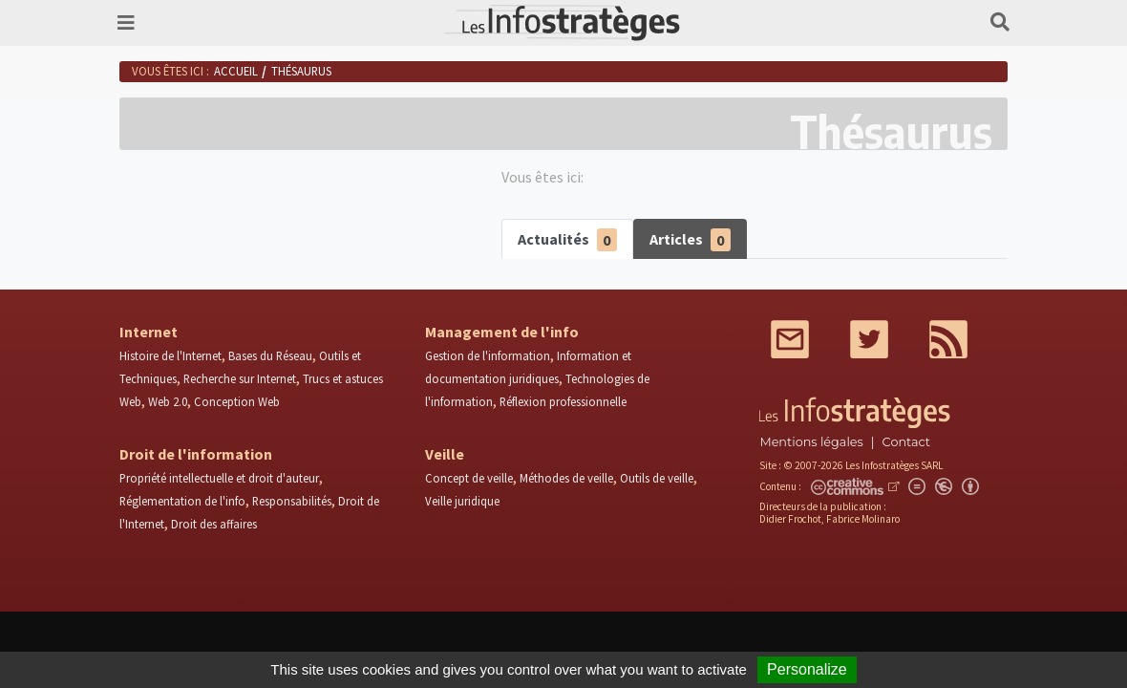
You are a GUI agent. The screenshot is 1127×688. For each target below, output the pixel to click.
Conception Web (237, 401)
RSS (948, 339)
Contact (906, 442)
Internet (148, 331)
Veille (444, 453)
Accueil (236, 70)
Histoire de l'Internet (170, 355)
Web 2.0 (167, 401)
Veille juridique (462, 500)
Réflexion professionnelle (563, 401)
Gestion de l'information (487, 355)
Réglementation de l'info (182, 500)
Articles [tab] (690, 240)
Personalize (807, 669)
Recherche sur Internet (239, 378)
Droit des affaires (214, 523)
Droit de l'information (195, 453)
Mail (790, 339)
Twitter (869, 339)
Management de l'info (502, 331)
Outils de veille (656, 477)
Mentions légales (810, 442)
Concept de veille (469, 477)
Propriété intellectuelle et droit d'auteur (219, 477)
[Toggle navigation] (126, 23)
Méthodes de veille (566, 477)
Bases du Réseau (270, 355)
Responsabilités (291, 500)
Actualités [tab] (567, 240)
